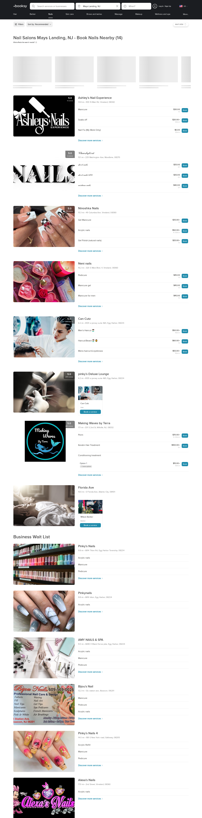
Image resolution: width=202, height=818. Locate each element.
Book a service (90, 411)
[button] (52, 6)
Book (185, 110)
